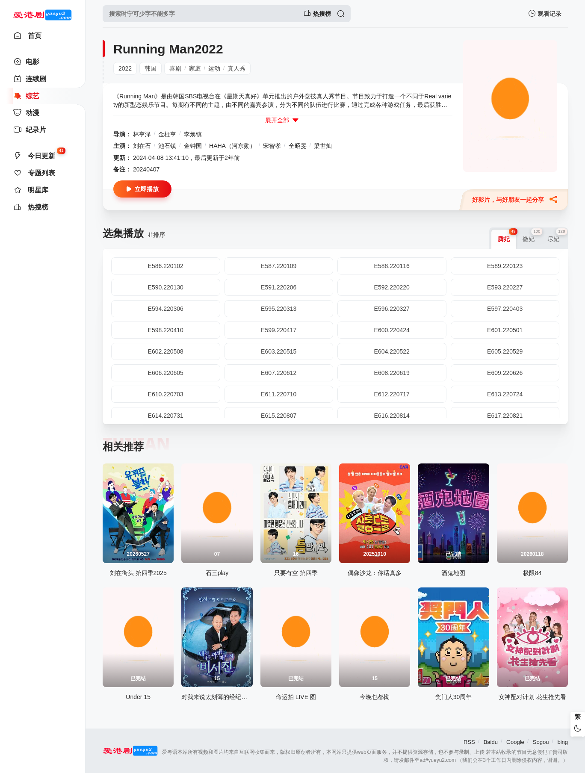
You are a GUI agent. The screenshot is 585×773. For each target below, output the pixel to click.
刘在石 (142, 145)
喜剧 (175, 68)
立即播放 (142, 189)
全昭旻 (298, 145)
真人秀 (236, 68)
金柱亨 (167, 134)
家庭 (195, 68)
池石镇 (167, 145)
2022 (125, 68)
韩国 (151, 68)
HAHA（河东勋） (232, 145)
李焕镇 (193, 134)
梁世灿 (323, 145)
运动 (214, 68)
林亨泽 (142, 134)
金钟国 (193, 145)
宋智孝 (272, 145)
